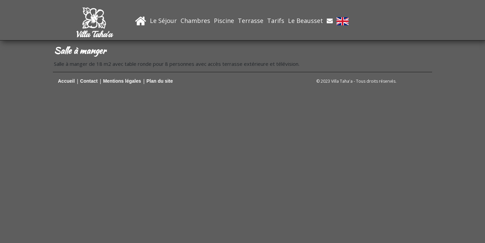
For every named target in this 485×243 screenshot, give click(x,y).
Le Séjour (163, 21)
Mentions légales (122, 81)
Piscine (224, 21)
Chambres (195, 21)
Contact (89, 81)
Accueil (66, 81)
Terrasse (250, 21)
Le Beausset (305, 21)
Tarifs (275, 21)
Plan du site (160, 81)
